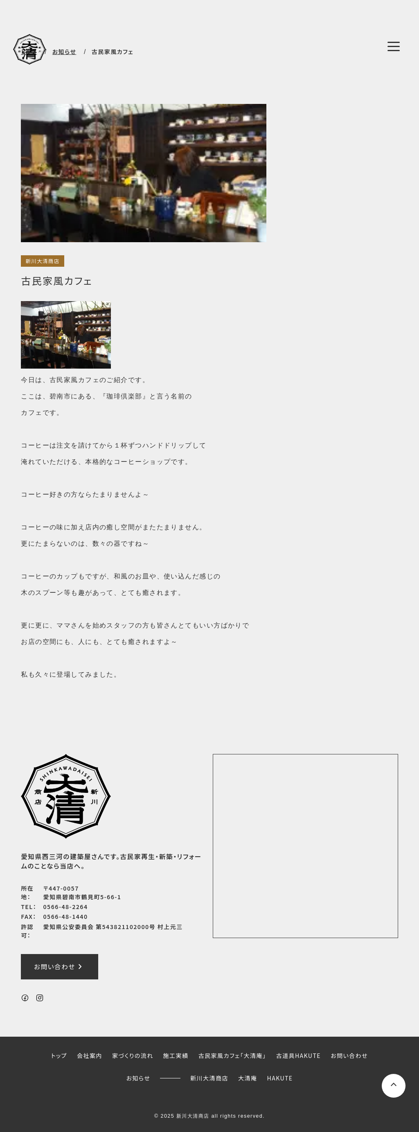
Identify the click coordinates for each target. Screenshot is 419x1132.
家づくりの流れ (132, 1056)
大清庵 (247, 1078)
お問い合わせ (59, 967)
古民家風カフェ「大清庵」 (232, 1056)
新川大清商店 (42, 261)
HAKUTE (280, 1078)
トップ (59, 1056)
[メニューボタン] (393, 46)
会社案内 (89, 1056)
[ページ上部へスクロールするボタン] (393, 1085)
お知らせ (138, 1078)
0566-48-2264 (65, 906)
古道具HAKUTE (298, 1056)
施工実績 (176, 1056)
